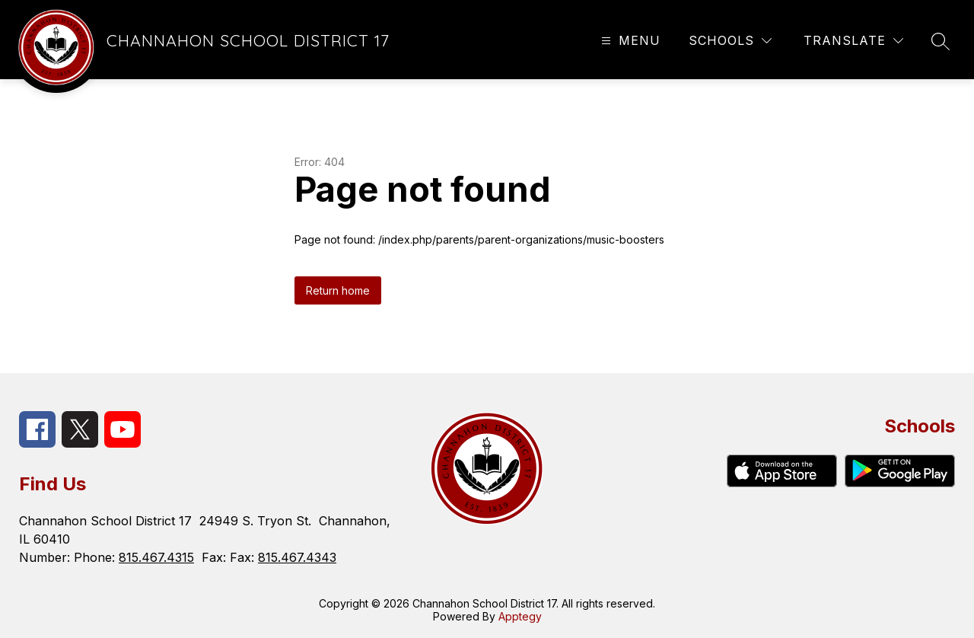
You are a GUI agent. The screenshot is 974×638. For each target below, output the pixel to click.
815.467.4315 (156, 557)
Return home (338, 290)
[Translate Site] (853, 40)
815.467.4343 (297, 557)
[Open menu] (628, 40)
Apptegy (520, 616)
